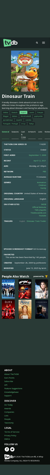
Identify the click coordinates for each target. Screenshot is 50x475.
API (5, 385)
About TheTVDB (11, 374)
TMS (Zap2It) (40, 210)
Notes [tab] (47, 131)
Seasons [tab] (15, 131)
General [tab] (5, 131)
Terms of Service (11, 432)
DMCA (7, 439)
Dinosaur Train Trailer (36, 221)
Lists (6, 415)
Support (8, 395)
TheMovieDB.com (38, 213)
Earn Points (9, 377)
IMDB (43, 204)
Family (43, 188)
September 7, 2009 (37, 155)
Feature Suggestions (13, 388)
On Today (8, 405)
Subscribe (8, 381)
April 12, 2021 (40, 160)
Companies (9, 412)
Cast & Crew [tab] (23, 134)
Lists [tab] (40, 131)
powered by (40, 276)
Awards (7, 408)
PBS (44, 171)
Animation (41, 182)
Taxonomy (9, 422)
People (7, 419)
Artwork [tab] (32, 131)
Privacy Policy (10, 435)
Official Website (39, 207)
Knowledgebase (11, 392)
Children (42, 185)
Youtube (42, 215)
